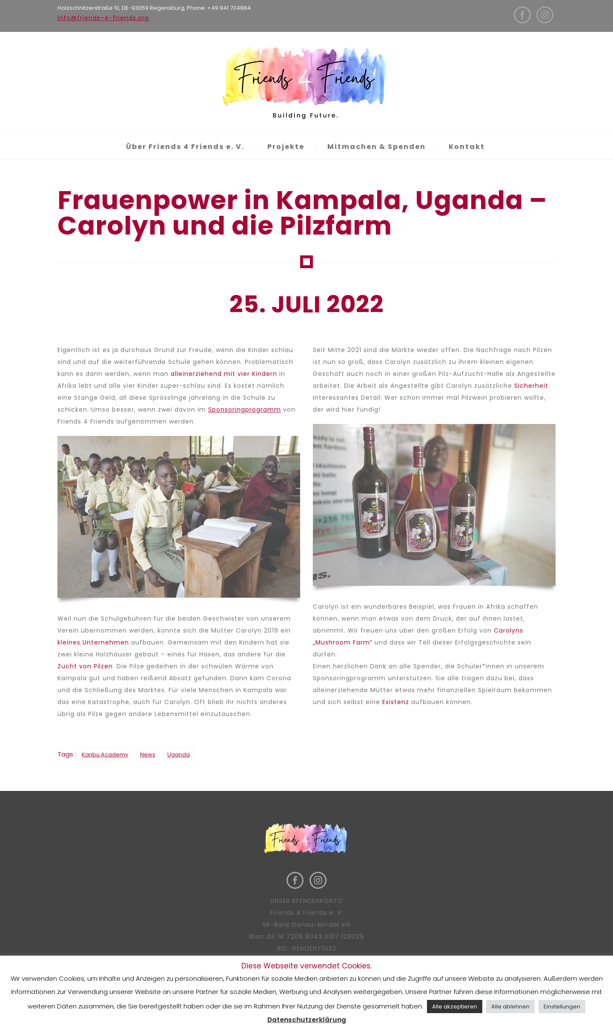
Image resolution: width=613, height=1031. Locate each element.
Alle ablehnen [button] (510, 1006)
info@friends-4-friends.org (103, 18)
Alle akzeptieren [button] (454, 1006)
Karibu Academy (105, 754)
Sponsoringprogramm (244, 409)
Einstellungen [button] (562, 1006)
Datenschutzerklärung (306, 1019)
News (147, 754)
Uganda (178, 754)
